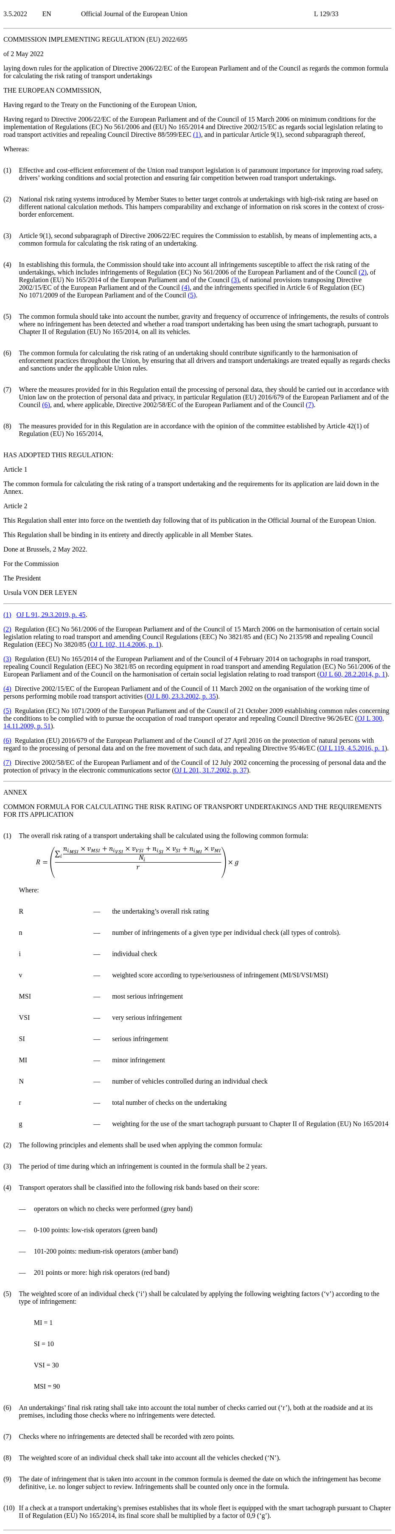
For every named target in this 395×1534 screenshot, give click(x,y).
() (197, 134)
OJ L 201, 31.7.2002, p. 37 (210, 770)
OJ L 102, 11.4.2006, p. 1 (124, 644)
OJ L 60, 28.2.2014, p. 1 (352, 674)
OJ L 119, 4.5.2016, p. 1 (352, 748)
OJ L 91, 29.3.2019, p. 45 (51, 614)
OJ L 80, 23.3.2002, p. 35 (181, 696)
